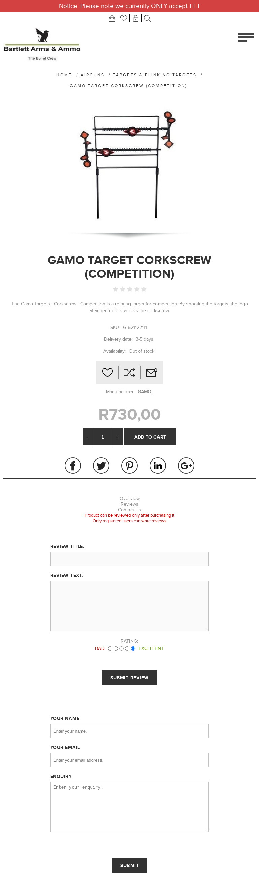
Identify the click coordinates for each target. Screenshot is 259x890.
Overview (130, 498)
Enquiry (61, 776)
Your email (65, 747)
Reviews (129, 504)
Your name (65, 718)
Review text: (66, 575)
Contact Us (129, 510)
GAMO (144, 392)
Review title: (67, 546)
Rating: (129, 641)
